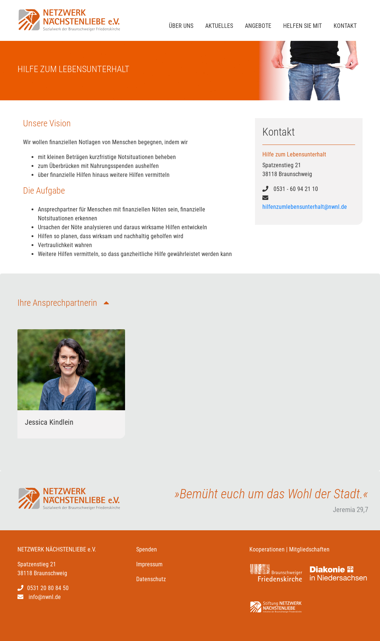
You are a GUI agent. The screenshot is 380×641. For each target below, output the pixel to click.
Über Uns (181, 25)
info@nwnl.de (45, 596)
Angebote (258, 25)
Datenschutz (151, 579)
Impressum (149, 564)
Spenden (146, 549)
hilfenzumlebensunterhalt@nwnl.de (304, 206)
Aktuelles (219, 25)
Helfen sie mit (302, 25)
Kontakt (345, 25)
